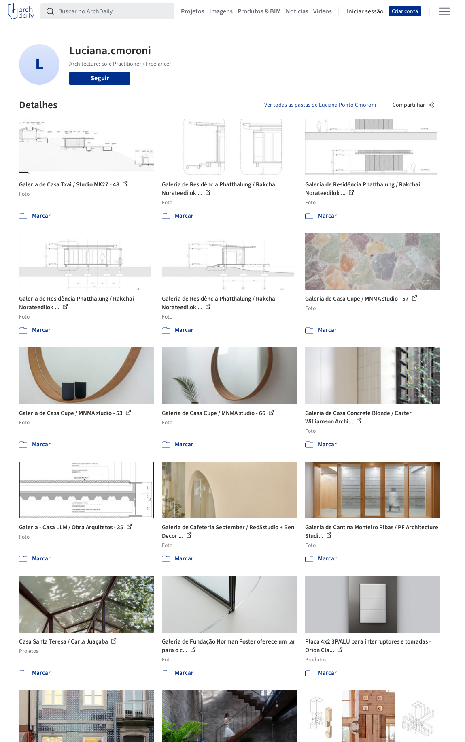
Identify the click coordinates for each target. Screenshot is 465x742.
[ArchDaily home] (21, 11)
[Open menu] (444, 11)
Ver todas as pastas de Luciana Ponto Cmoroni (320, 105)
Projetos (192, 11)
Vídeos (322, 11)
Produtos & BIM (259, 11)
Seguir (100, 78)
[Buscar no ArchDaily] (114, 11)
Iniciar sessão (365, 11)
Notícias (297, 11)
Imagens (221, 11)
